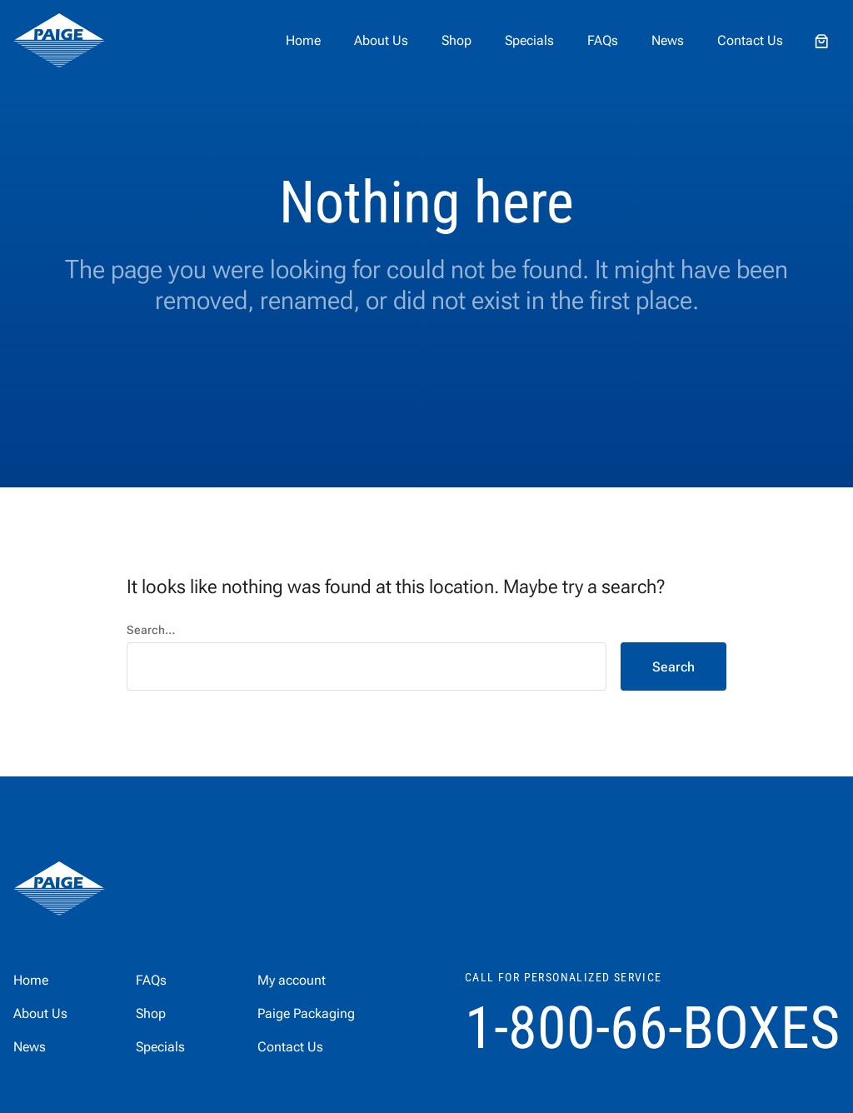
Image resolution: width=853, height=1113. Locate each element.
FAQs (602, 40)
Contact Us (750, 40)
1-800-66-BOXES (652, 1028)
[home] (59, 40)
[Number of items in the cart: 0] (821, 40)
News (667, 40)
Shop (456, 40)
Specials (529, 40)
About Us (381, 40)
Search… (151, 629)
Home (303, 40)
